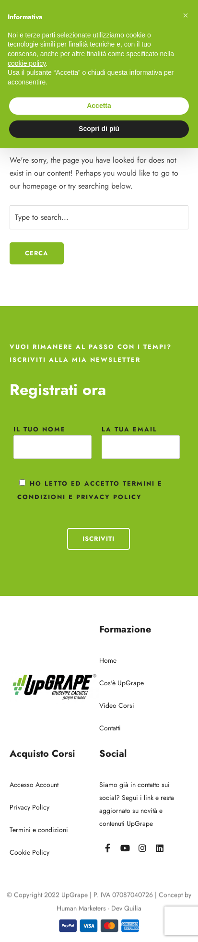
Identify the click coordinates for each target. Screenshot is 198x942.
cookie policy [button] (27, 63)
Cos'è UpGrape (121, 683)
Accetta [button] (99, 105)
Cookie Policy (29, 852)
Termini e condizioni (39, 830)
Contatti (110, 728)
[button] (185, 15)
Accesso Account (34, 784)
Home (107, 660)
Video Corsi (116, 705)
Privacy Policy (29, 807)
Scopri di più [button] (99, 128)
